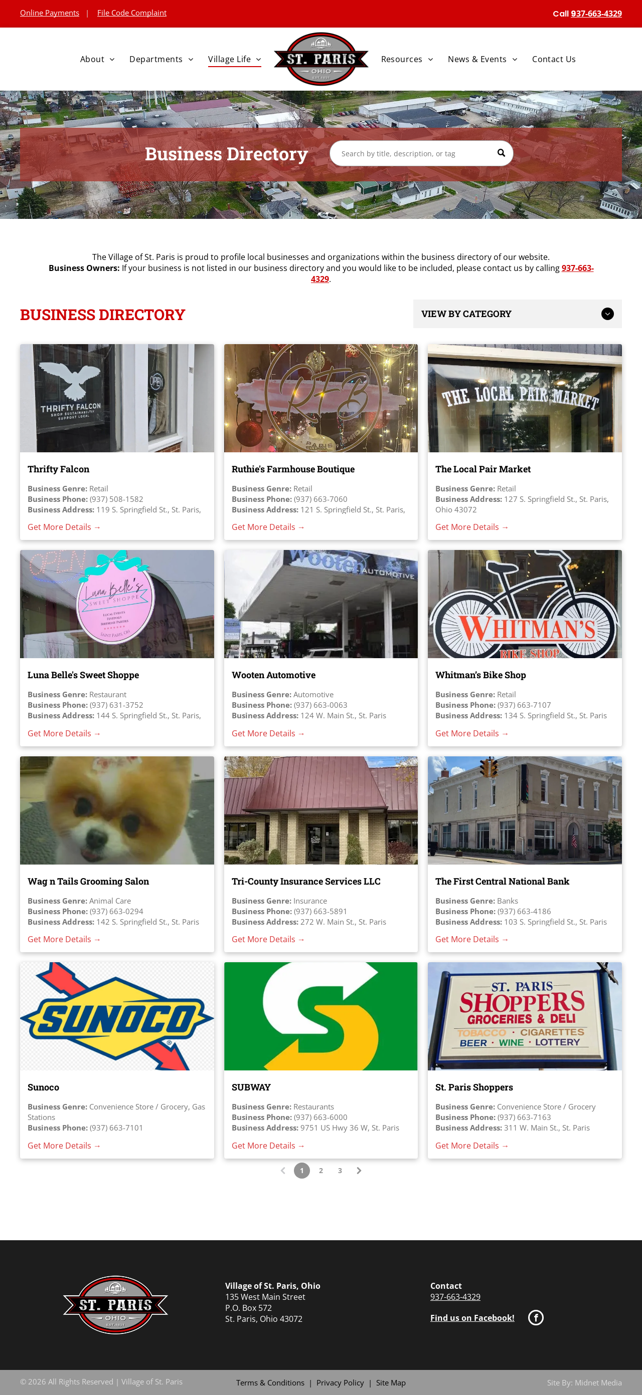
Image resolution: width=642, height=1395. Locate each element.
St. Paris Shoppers (474, 1087)
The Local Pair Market (483, 469)
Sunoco (43, 1087)
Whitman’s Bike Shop (480, 675)
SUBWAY (251, 1087)
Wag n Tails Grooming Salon (88, 881)
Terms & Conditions (270, 1382)
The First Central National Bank (502, 881)
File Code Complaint (132, 13)
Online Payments (49, 13)
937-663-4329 (455, 1296)
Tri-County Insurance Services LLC (306, 881)
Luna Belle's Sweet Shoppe (83, 675)
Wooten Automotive (273, 675)
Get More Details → (64, 526)
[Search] (422, 153)
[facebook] (536, 1319)
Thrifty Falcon (58, 469)
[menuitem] (97, 59)
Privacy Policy (340, 1382)
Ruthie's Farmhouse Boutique (293, 469)
